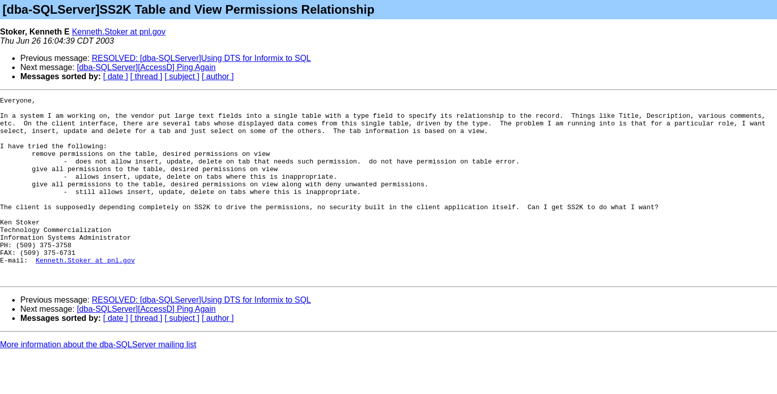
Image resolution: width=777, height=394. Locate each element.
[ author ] (218, 76)
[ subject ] (182, 76)
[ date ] (115, 76)
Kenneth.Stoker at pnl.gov (118, 31)
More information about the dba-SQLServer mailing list (98, 381)
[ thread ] (146, 76)
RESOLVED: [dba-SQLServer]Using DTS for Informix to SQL (201, 58)
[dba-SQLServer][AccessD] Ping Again (146, 67)
